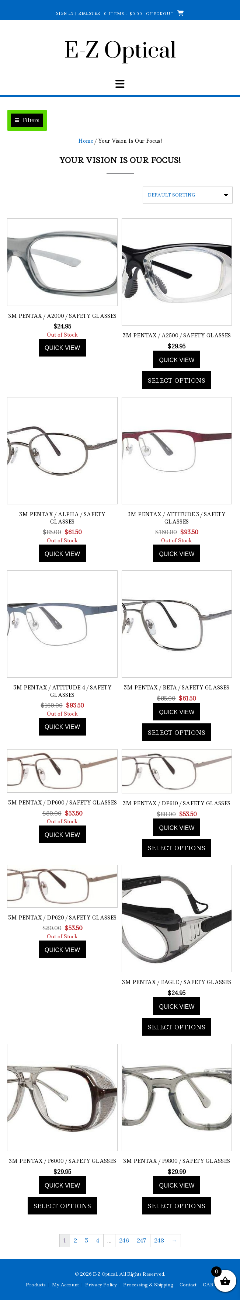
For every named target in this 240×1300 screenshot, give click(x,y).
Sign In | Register (78, 13)
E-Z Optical (120, 51)
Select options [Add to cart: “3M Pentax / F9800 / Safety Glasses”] (176, 1206)
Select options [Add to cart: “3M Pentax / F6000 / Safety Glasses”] (62, 1206)
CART (210, 1285)
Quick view (62, 348)
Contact (188, 1285)
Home (85, 141)
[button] (27, 120)
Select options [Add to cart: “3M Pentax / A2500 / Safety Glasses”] (176, 380)
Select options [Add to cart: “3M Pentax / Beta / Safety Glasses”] (176, 733)
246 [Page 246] (124, 1240)
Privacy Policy (101, 1285)
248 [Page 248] (159, 1240)
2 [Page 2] (75, 1240)
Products (36, 1285)
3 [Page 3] (86, 1240)
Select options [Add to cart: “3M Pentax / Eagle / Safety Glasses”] (176, 1027)
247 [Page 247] (141, 1240)
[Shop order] (188, 195)
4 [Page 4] (98, 1240)
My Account (65, 1285)
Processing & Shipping (148, 1285)
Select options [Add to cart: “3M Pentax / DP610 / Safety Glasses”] (176, 848)
